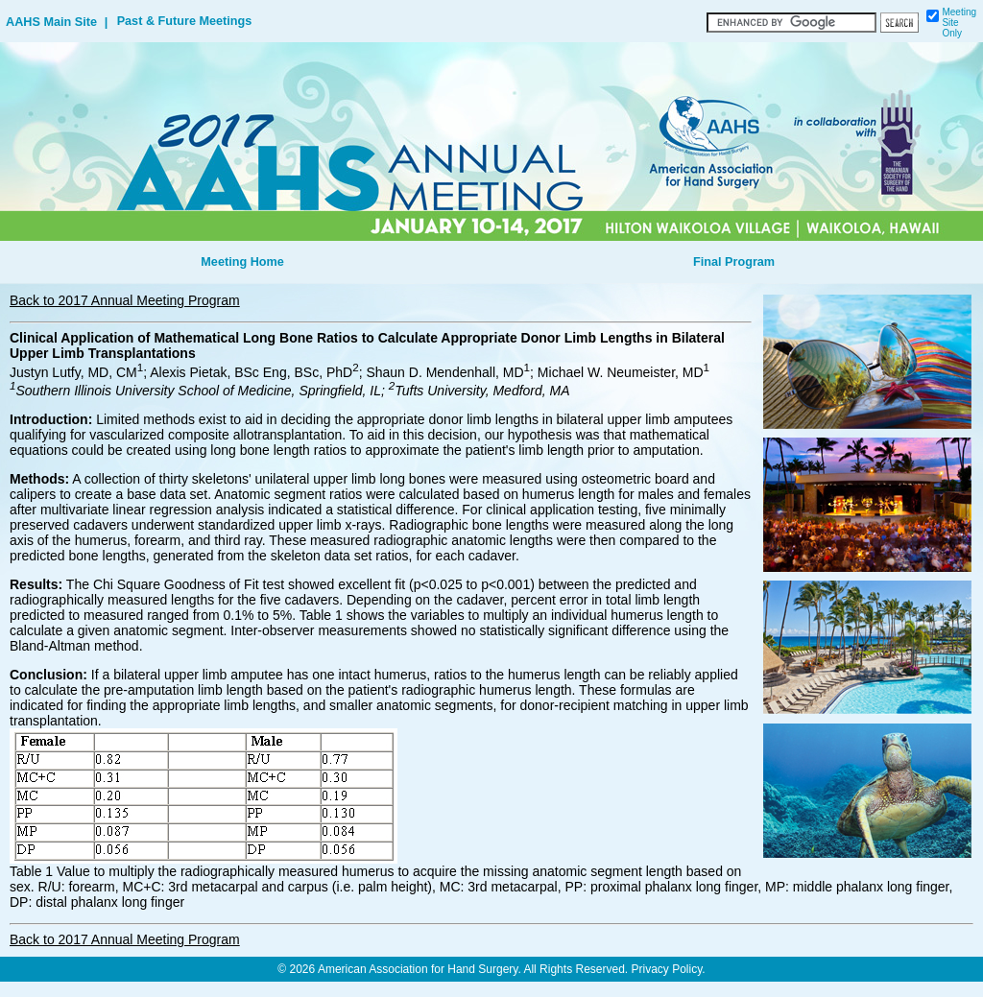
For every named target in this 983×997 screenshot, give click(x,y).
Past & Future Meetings (184, 21)
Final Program (734, 262)
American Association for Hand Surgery (418, 969)
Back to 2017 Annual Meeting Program (125, 300)
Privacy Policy (667, 969)
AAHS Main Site (51, 22)
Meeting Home (242, 262)
